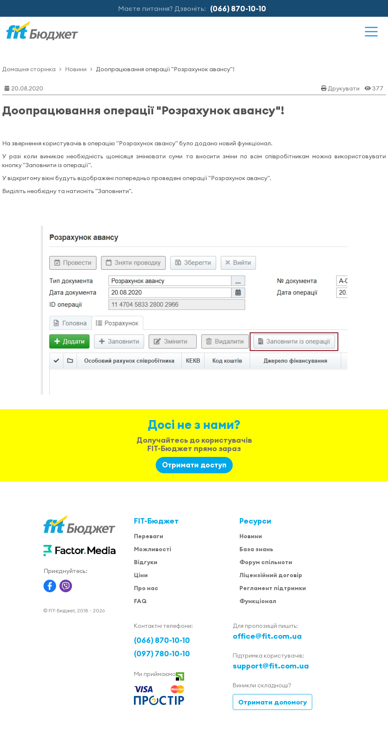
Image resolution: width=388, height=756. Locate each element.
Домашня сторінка (29, 69)
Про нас (146, 588)
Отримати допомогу (272, 702)
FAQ (140, 601)
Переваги (148, 536)
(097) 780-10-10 (162, 653)
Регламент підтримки (272, 588)
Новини (76, 69)
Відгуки (145, 562)
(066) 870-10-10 (238, 8)
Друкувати (344, 88)
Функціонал (257, 601)
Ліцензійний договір (270, 575)
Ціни (141, 575)
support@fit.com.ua (271, 666)
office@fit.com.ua (267, 636)
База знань (256, 549)
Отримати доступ (194, 465)
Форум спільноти (265, 562)
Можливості (152, 549)
